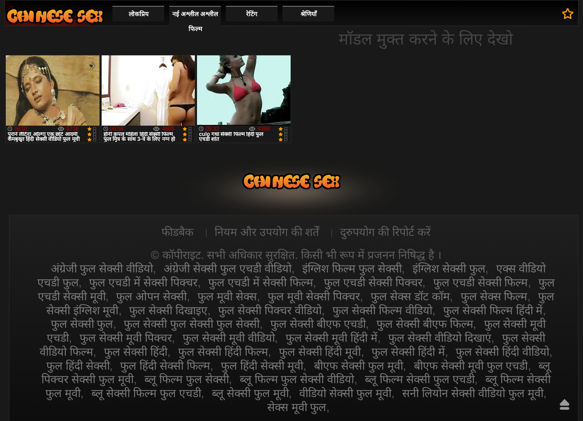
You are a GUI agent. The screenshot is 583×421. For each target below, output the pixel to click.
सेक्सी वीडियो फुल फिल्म (55, 16)
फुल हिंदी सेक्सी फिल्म (165, 365)
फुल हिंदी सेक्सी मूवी (262, 365)
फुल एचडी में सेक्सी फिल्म (260, 282)
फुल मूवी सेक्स (227, 296)
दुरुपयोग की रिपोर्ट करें (385, 232)
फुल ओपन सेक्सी (151, 296)
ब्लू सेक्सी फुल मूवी (250, 393)
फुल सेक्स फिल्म (494, 296)
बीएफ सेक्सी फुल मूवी (358, 365)
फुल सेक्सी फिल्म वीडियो (382, 310)
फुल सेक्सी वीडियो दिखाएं (439, 337)
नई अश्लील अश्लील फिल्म (195, 21)
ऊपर (565, 404)
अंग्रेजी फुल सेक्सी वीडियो (102, 268)
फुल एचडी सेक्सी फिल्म (480, 282)
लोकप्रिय (138, 14)
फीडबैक (177, 232)
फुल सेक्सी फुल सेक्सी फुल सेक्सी (192, 323)
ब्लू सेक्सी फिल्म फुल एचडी (146, 393)
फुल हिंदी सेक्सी (78, 365)
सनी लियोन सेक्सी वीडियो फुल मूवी (472, 393)
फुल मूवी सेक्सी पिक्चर (314, 296)
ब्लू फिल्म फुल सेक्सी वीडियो (297, 379)
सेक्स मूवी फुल (297, 407)
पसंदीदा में (568, 13)
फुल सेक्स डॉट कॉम (410, 296)
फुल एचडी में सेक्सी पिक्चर (143, 282)
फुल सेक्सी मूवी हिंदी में (332, 337)
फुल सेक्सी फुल (82, 323)
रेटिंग (251, 14)
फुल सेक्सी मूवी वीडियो (229, 337)
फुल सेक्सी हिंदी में (408, 351)
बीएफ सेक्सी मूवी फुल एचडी (471, 365)
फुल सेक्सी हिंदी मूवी (320, 351)
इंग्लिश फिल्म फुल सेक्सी (352, 268)
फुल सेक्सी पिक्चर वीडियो (270, 310)
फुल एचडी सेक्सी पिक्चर (373, 282)
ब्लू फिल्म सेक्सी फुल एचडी (420, 379)
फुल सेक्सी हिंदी (135, 351)
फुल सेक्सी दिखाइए (168, 310)
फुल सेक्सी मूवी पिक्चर (126, 337)
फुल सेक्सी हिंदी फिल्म (223, 351)
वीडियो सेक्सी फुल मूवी (345, 393)
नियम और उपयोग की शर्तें (267, 232)
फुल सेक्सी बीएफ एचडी (318, 323)
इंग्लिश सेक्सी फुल (449, 268)
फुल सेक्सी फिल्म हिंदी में (493, 310)
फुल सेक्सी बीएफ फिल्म (425, 323)
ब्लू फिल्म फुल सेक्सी (186, 379)
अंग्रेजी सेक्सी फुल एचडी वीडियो (228, 268)
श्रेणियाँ (308, 14)
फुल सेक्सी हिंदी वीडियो (502, 351)
